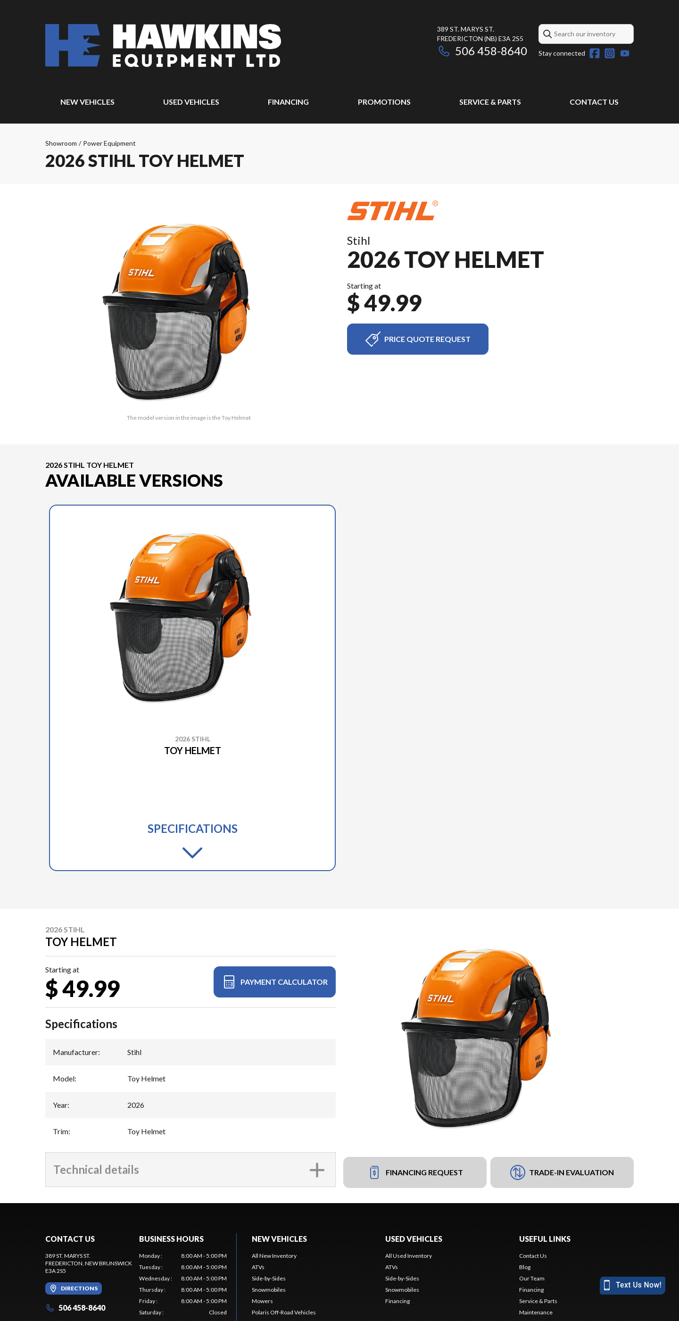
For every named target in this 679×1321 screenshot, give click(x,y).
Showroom (61, 143)
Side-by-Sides (269, 1278)
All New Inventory (274, 1255)
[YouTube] (624, 53)
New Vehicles (87, 101)
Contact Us (594, 101)
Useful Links (545, 1238)
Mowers (262, 1300)
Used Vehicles (191, 101)
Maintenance (536, 1312)
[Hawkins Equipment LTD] (163, 45)
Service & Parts (490, 101)
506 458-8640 (482, 51)
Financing (288, 101)
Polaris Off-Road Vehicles (284, 1312)
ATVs (258, 1267)
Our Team (532, 1278)
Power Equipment (109, 143)
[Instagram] (609, 53)
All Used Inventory (408, 1255)
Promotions (384, 101)
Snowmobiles (269, 1289)
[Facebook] (594, 53)
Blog (524, 1267)
